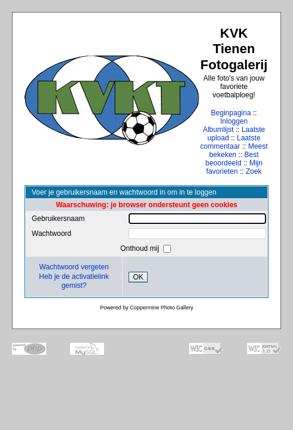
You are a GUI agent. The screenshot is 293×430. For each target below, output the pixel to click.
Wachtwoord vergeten (74, 267)
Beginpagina (231, 113)
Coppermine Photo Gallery (161, 308)
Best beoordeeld (232, 158)
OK (138, 277)
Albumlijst (218, 129)
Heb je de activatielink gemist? (74, 281)
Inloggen (234, 121)
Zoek (254, 171)
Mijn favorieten (234, 167)
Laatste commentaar (230, 142)
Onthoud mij (140, 248)
